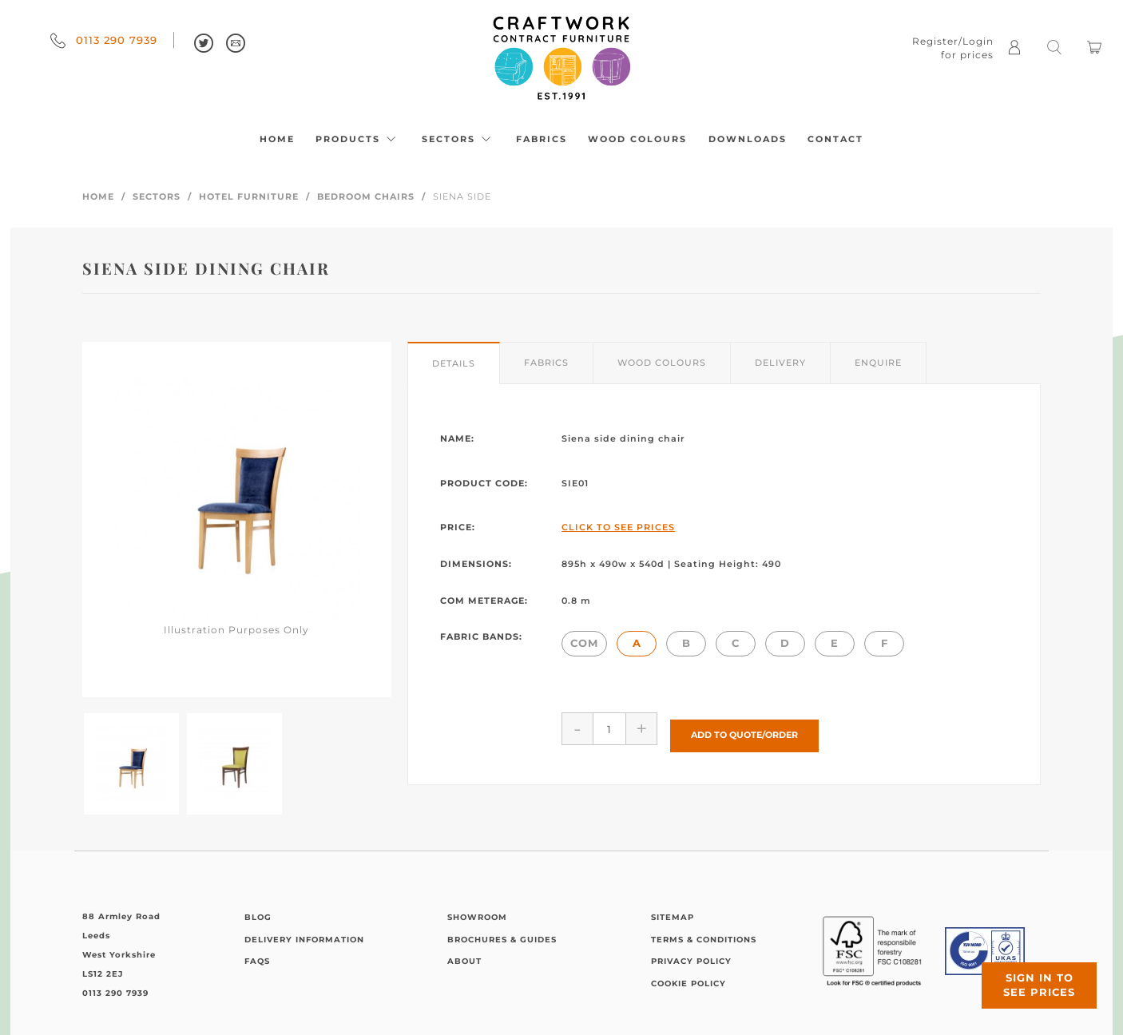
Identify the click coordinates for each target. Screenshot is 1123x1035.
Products (357, 139)
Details (453, 363)
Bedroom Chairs (366, 196)
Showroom (477, 917)
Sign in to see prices (1027, 973)
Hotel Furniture (249, 196)
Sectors (458, 139)
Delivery (780, 362)
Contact (835, 139)
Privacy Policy (691, 961)
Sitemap (672, 917)
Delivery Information (304, 939)
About (464, 961)
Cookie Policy (688, 983)
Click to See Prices (618, 527)
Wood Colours (637, 139)
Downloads (747, 139)
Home (277, 139)
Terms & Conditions (703, 939)
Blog (258, 917)
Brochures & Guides (502, 939)
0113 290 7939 (103, 40)
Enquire (878, 362)
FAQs (257, 961)
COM (584, 642)
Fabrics (541, 139)
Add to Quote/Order (744, 728)
